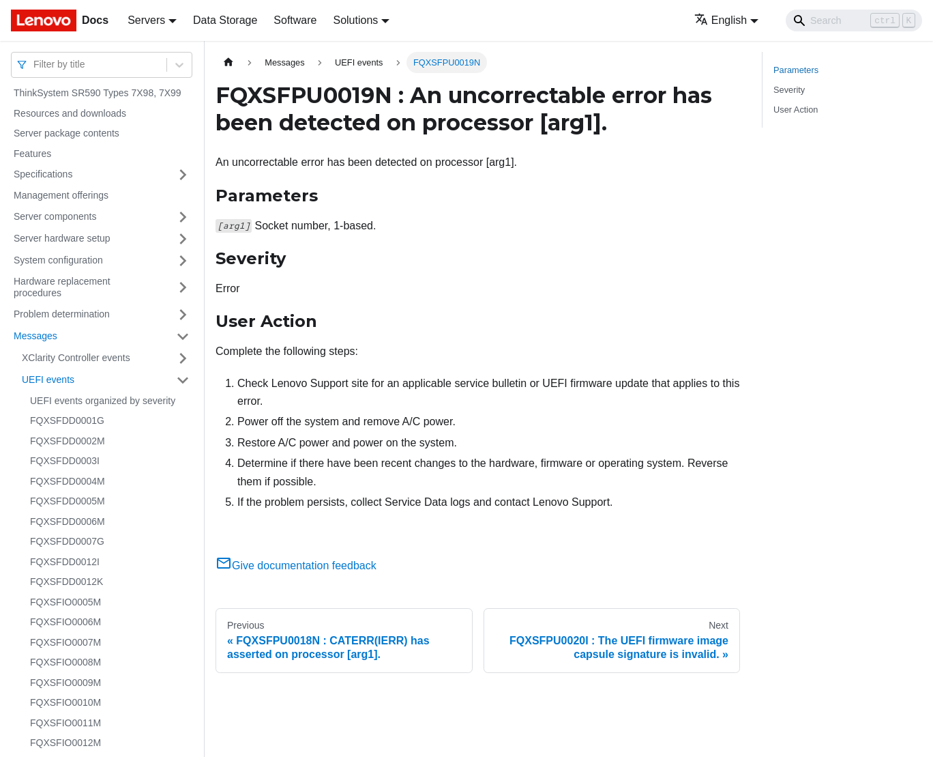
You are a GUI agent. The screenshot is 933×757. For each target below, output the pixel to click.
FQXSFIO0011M (65, 722)
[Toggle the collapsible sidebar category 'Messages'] (183, 336)
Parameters (795, 70)
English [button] (720, 20)
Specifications (43, 174)
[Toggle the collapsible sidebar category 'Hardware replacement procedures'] (183, 288)
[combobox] (34, 64)
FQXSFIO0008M (65, 662)
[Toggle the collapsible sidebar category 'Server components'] (183, 217)
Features (32, 153)
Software (294, 20)
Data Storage (225, 20)
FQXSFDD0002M (67, 440)
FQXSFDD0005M (67, 501)
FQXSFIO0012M (65, 742)
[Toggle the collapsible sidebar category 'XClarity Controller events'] (183, 358)
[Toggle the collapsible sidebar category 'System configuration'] (183, 261)
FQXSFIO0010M (65, 702)
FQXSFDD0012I (65, 561)
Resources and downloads (70, 113)
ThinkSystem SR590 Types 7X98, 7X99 (97, 92)
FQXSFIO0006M (65, 621)
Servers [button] (146, 20)
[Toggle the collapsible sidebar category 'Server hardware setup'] (183, 239)
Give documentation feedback (296, 565)
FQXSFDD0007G (67, 541)
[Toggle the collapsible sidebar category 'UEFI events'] (183, 380)
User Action (795, 109)
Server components (55, 216)
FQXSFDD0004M (67, 481)
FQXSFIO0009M (65, 682)
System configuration (58, 260)
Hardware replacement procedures (62, 287)
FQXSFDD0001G (67, 420)
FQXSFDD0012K (66, 581)
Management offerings (61, 195)
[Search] (854, 20)
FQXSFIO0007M (65, 642)
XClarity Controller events (76, 357)
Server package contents (66, 133)
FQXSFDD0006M (67, 521)
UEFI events (48, 379)
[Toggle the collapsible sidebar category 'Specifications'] (183, 175)
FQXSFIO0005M (65, 602)
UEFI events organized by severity (102, 400)
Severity (789, 90)
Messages (35, 335)
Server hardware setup (62, 238)
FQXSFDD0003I (65, 460)
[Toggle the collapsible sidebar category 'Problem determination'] (183, 315)
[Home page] (228, 62)
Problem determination (62, 314)
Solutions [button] (355, 20)
